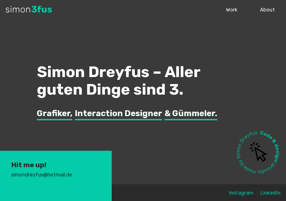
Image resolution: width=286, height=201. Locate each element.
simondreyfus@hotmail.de (41, 175)
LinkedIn (270, 193)
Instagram (241, 193)
